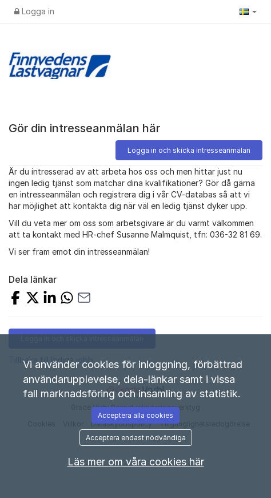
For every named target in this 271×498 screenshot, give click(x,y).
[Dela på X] (32, 299)
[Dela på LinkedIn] (50, 299)
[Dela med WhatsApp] (67, 299)
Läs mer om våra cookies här (135, 462)
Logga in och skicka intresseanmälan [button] (188, 150)
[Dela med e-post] (84, 299)
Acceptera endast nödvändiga (136, 437)
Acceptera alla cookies (135, 415)
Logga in (34, 11)
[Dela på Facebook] (15, 299)
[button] (248, 11)
